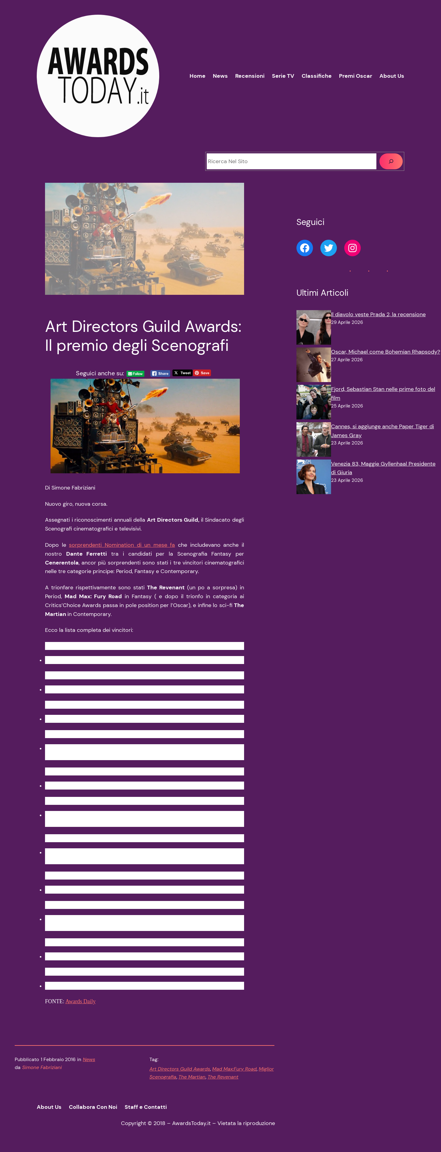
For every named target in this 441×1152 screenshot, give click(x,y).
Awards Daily (81, 1001)
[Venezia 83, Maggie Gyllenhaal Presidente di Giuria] (313, 478)
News (89, 1059)
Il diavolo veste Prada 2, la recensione (378, 314)
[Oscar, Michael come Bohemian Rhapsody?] (313, 366)
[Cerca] (391, 161)
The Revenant (223, 1077)
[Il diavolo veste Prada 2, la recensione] (313, 328)
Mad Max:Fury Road (234, 1069)
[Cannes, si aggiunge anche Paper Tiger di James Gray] (313, 441)
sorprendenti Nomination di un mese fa (122, 545)
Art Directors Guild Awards (179, 1069)
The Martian (192, 1077)
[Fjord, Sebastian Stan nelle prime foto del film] (313, 403)
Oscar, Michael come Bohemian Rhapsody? (385, 351)
